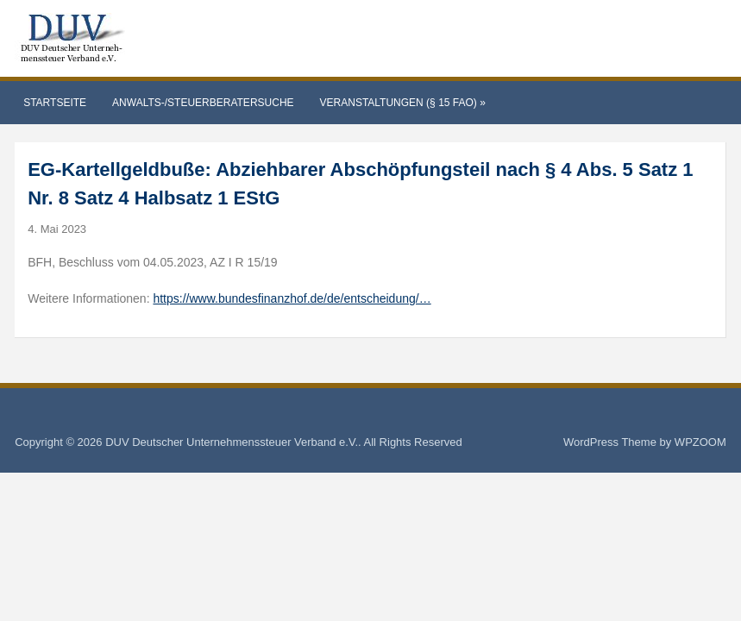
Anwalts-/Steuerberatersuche (202, 103)
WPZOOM (700, 442)
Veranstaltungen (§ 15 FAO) (403, 103)
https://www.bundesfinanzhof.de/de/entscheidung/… (291, 298)
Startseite (54, 103)
